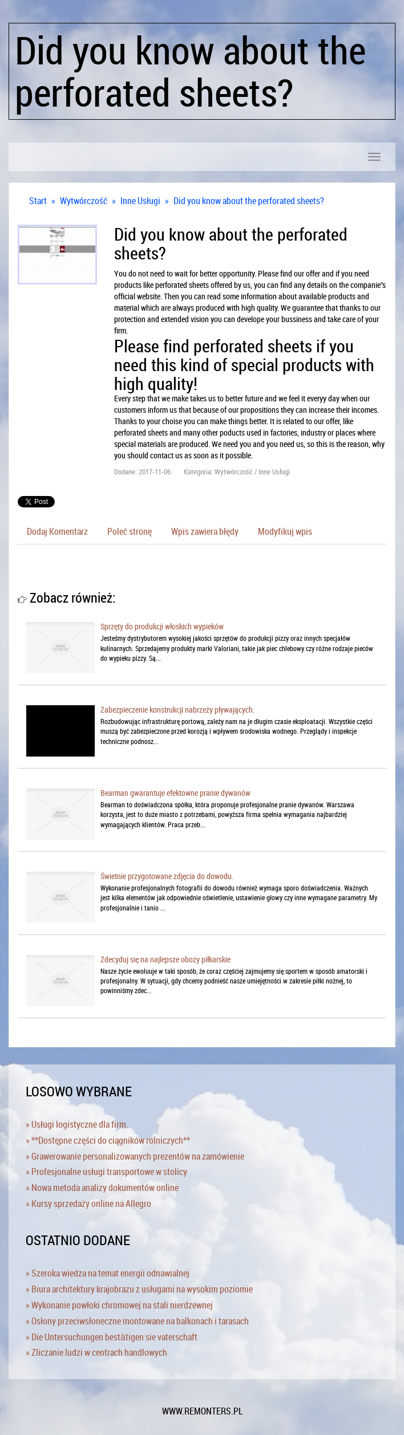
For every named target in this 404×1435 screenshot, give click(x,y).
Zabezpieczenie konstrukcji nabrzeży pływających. (177, 709)
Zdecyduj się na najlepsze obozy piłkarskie (165, 959)
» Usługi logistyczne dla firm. (77, 1124)
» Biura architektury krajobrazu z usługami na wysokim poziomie (139, 1289)
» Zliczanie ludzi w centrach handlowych (96, 1352)
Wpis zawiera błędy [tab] (205, 531)
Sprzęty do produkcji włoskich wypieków (162, 626)
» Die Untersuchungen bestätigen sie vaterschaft (111, 1337)
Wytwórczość (83, 200)
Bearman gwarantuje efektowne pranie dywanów (175, 792)
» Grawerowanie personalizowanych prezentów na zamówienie (135, 1156)
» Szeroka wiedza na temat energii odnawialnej (107, 1273)
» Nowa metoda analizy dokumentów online (102, 1187)
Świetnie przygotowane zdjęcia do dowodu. (166, 876)
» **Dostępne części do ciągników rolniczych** (108, 1140)
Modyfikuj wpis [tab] (285, 531)
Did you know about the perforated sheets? (248, 200)
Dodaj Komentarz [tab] (57, 531)
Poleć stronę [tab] (129, 531)
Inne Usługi (140, 200)
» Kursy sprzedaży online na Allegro (88, 1203)
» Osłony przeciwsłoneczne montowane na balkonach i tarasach (137, 1321)
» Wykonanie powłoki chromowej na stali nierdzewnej (119, 1305)
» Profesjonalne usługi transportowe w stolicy (106, 1171)
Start (38, 200)
